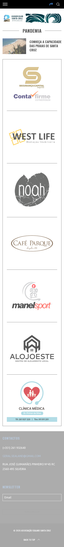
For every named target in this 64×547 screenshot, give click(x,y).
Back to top (32, 540)
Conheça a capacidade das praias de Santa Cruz (45, 45)
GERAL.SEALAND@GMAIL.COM (22, 456)
